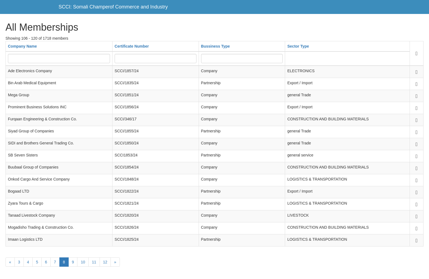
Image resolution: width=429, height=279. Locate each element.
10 (83, 262)
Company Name (22, 46)
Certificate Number (132, 46)
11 (94, 262)
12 (105, 262)
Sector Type (298, 46)
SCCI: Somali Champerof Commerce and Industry (113, 7)
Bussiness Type (215, 46)
